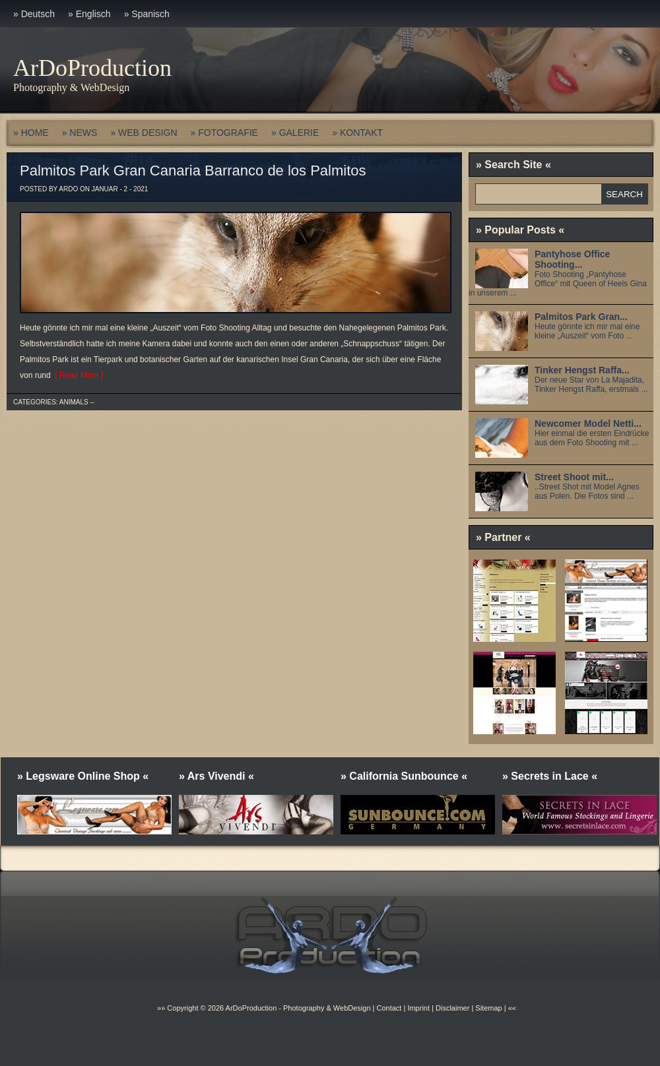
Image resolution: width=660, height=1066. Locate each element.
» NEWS (80, 132)
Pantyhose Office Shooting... (572, 259)
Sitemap (487, 1008)
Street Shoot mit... (574, 477)
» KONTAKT (357, 132)
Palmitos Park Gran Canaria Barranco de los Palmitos (193, 170)
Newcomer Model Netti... (588, 423)
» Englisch (89, 14)
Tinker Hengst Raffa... (582, 370)
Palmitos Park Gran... (581, 316)
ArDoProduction (92, 68)
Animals (73, 402)
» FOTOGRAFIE (224, 132)
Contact (388, 1008)
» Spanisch (147, 14)
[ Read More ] (77, 375)
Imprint (418, 1008)
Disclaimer (452, 1008)
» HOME (31, 132)
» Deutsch (34, 14)
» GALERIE (295, 132)
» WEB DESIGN (143, 132)
